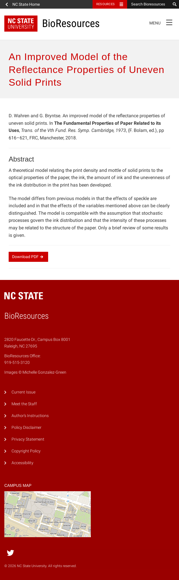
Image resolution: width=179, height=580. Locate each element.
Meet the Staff (24, 404)
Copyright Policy (26, 451)
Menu (162, 22)
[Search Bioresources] (148, 4)
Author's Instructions (30, 415)
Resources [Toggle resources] (105, 4)
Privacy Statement (28, 439)
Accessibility (22, 462)
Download (28, 256)
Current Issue (23, 392)
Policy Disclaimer (27, 427)
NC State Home (26, 4)
